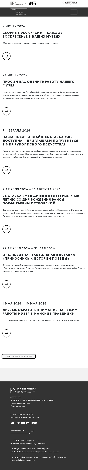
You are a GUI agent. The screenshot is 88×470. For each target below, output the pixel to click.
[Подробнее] (7, 56)
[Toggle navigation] (73, 12)
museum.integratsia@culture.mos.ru (42, 451)
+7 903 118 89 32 (18, 451)
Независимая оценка (20, 403)
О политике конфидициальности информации (32, 399)
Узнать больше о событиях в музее (18, 356)
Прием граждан (18, 406)
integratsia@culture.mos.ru (23, 460)
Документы (16, 396)
